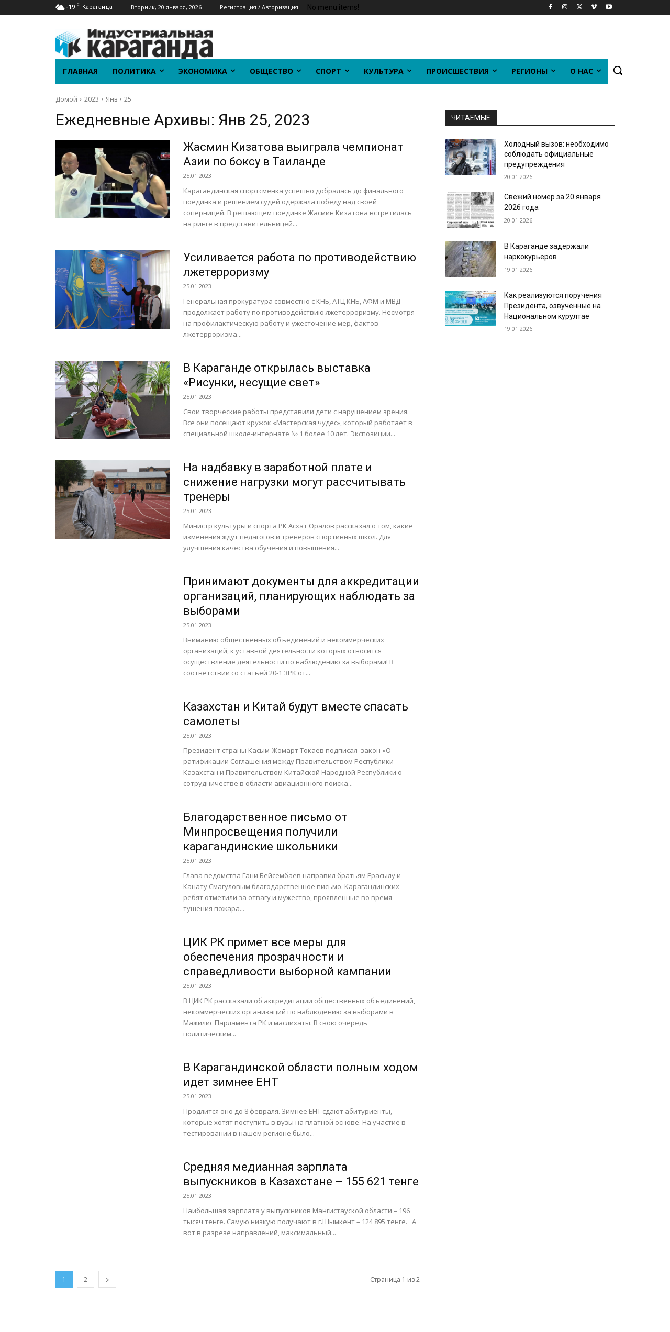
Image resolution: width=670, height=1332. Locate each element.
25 (127, 99)
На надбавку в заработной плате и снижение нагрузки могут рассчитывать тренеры (294, 482)
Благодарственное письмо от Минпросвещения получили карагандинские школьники (265, 832)
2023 (91, 99)
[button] (617, 70)
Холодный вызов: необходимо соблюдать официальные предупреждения (556, 154)
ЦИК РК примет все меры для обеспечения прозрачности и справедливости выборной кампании (287, 957)
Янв (111, 99)
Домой (66, 99)
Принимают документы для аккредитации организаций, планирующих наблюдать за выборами (301, 596)
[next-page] (107, 1279)
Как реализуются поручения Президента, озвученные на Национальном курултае (553, 305)
